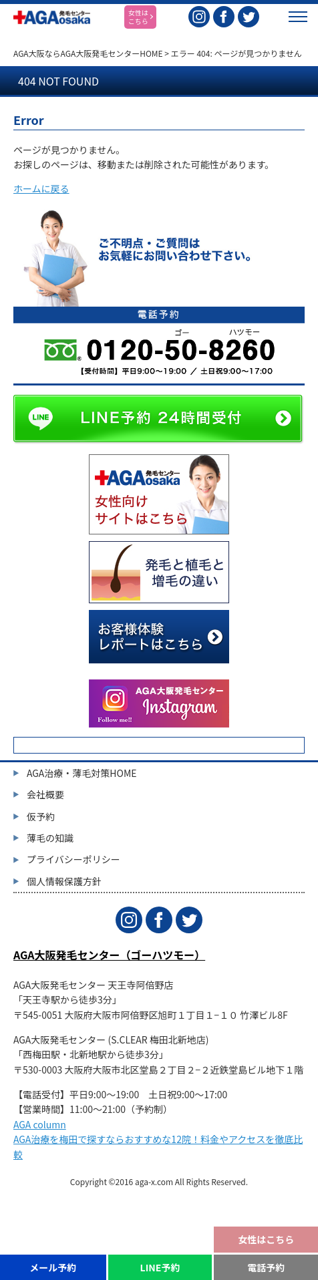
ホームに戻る (41, 188)
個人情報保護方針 (64, 881)
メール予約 (52, 1267)
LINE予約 (160, 1267)
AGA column (39, 1124)
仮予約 (41, 816)
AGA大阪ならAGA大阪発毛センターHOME (88, 53)
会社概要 (45, 794)
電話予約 (266, 1267)
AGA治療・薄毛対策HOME (82, 773)
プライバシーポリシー (73, 859)
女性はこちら (266, 1239)
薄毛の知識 (50, 837)
